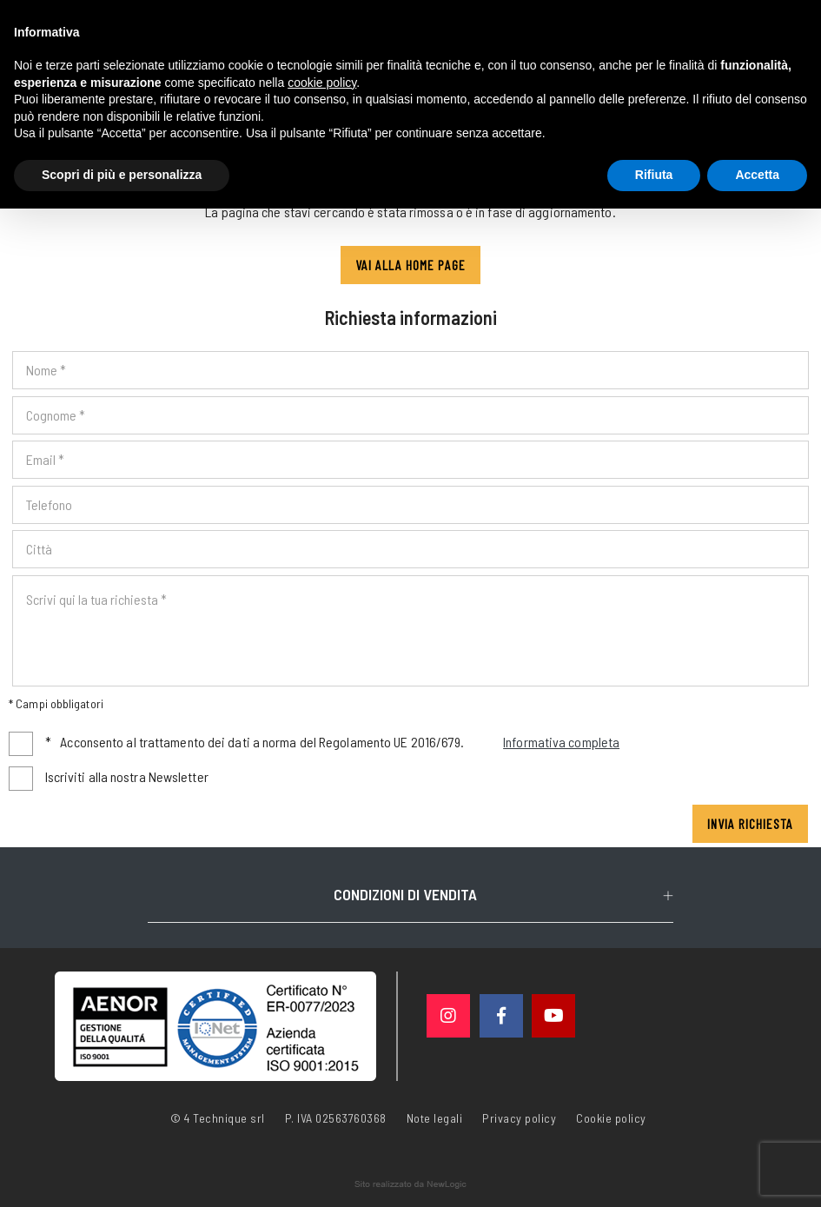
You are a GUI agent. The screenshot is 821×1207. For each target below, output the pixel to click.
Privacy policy (519, 1117)
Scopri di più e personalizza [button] (122, 175)
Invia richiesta (750, 823)
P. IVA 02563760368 (336, 1118)
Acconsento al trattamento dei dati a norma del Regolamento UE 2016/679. (332, 742)
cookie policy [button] (322, 83)
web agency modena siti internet (410, 1184)
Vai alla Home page (410, 264)
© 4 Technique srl (217, 1118)
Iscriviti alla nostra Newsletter (127, 776)
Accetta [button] (757, 175)
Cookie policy (611, 1117)
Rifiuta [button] (654, 175)
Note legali (435, 1118)
